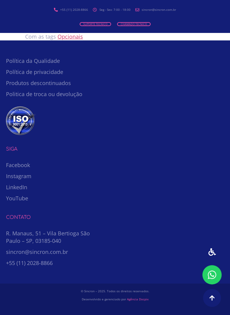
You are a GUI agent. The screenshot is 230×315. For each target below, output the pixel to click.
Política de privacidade (34, 71)
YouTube (17, 198)
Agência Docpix (138, 299)
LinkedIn (16, 187)
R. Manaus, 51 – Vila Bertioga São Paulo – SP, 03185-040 (48, 237)
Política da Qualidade (33, 60)
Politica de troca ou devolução (44, 94)
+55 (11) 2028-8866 (29, 262)
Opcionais (70, 36)
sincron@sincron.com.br (37, 251)
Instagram (18, 176)
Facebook (18, 165)
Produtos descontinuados (38, 83)
